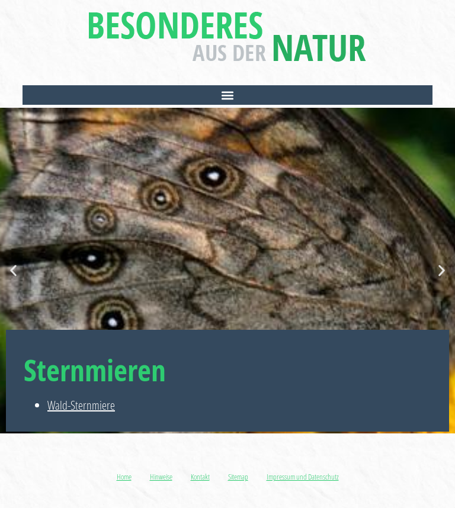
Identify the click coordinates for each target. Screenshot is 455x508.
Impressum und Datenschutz (303, 476)
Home (124, 476)
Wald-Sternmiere (81, 405)
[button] (227, 95)
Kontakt (200, 476)
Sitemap (238, 476)
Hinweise (161, 476)
